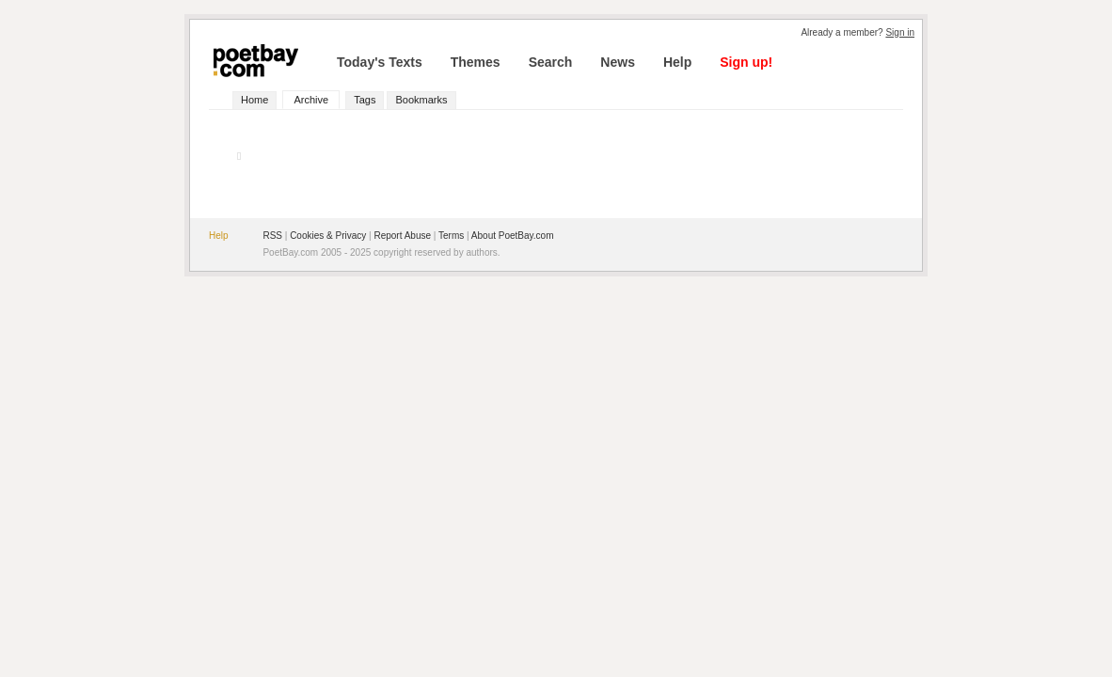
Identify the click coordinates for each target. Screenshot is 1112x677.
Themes (475, 62)
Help (677, 62)
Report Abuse (402, 235)
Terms (451, 235)
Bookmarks (421, 99)
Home (254, 99)
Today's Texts (379, 62)
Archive (311, 99)
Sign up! (746, 62)
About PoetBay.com (512, 235)
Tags (364, 99)
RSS (272, 235)
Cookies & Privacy (328, 235)
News (617, 62)
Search (551, 62)
